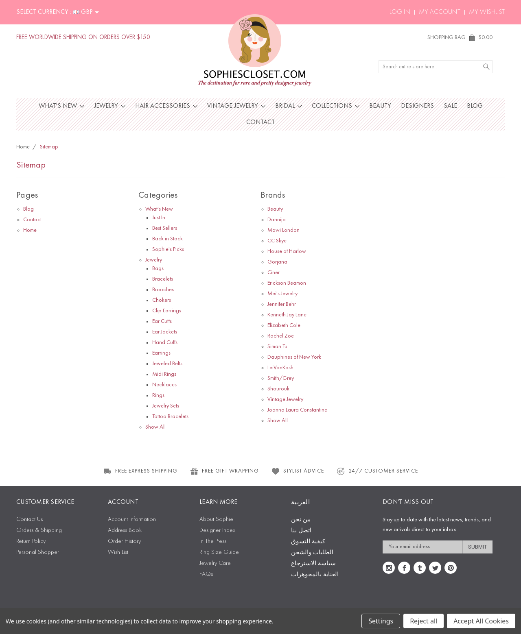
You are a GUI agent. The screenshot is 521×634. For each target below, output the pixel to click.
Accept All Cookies (481, 621)
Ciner (273, 272)
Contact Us (29, 519)
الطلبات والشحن (312, 553)
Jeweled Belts (167, 363)
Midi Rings (164, 374)
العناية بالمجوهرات (315, 575)
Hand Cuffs (164, 342)
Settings (380, 621)
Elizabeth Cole (283, 325)
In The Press (212, 541)
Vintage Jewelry (236, 106)
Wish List (118, 552)
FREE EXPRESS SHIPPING (140, 471)
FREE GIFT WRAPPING (224, 471)
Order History (124, 541)
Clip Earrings (166, 311)
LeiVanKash (280, 367)
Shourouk (278, 389)
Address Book (125, 530)
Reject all (423, 621)
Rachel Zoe (280, 336)
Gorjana (277, 262)
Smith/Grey (280, 378)
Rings (158, 395)
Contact (260, 122)
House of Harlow (286, 251)
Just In (158, 217)
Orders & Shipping (39, 530)
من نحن (301, 520)
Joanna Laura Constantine (297, 410)
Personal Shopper (37, 552)
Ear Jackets (164, 332)
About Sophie (216, 519)
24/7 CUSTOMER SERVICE (377, 471)
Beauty (380, 106)
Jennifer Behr (281, 304)
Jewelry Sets (165, 406)
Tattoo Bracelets (170, 416)
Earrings (161, 353)
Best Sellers (164, 228)
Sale (450, 106)
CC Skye (277, 241)
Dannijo (276, 219)
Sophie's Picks (168, 249)
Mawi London (283, 230)
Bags (158, 268)
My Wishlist (487, 12)
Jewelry (109, 106)
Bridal (288, 106)
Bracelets (162, 279)
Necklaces (164, 385)
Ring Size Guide (219, 552)
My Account (439, 12)
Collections (335, 106)
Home (30, 230)
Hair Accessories (166, 106)
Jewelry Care (215, 563)
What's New (61, 106)
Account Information (132, 519)
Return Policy (31, 541)
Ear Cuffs (162, 321)
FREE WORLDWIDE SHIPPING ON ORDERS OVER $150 (83, 38)
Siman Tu (277, 346)
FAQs (206, 574)
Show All (155, 427)
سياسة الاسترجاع (313, 564)
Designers (417, 106)
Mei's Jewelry (282, 293)
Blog (475, 106)
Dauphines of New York (294, 357)
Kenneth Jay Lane (286, 315)
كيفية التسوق (308, 542)
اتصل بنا (301, 531)
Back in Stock (167, 239)
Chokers (161, 300)
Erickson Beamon (286, 283)
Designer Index (217, 530)
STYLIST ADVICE (297, 471)
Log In (400, 12)
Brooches (163, 289)
